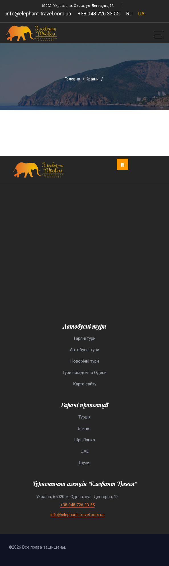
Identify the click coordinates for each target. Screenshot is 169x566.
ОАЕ (85, 451)
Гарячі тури (84, 338)
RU (129, 14)
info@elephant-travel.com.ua (38, 14)
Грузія (84, 462)
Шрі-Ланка (84, 439)
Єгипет (84, 428)
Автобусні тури (84, 349)
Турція (84, 417)
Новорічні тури (84, 361)
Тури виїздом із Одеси (84, 372)
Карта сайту (84, 384)
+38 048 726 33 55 (98, 14)
